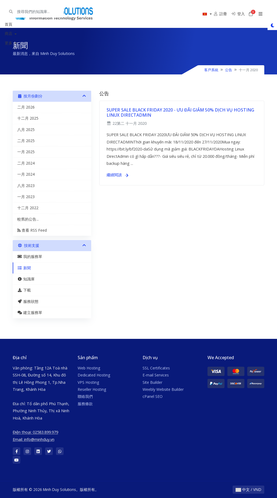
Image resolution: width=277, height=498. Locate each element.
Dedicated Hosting (94, 375)
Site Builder (152, 382)
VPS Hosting (88, 382)
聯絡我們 (85, 396)
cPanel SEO (153, 396)
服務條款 (85, 403)
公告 (228, 69)
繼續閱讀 (117, 174)
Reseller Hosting (92, 389)
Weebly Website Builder (163, 389)
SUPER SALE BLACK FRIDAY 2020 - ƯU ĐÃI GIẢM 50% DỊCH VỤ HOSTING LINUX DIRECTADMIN (180, 112)
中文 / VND (248, 489)
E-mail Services (156, 375)
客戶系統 (211, 69)
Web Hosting (89, 368)
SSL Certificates (156, 368)
